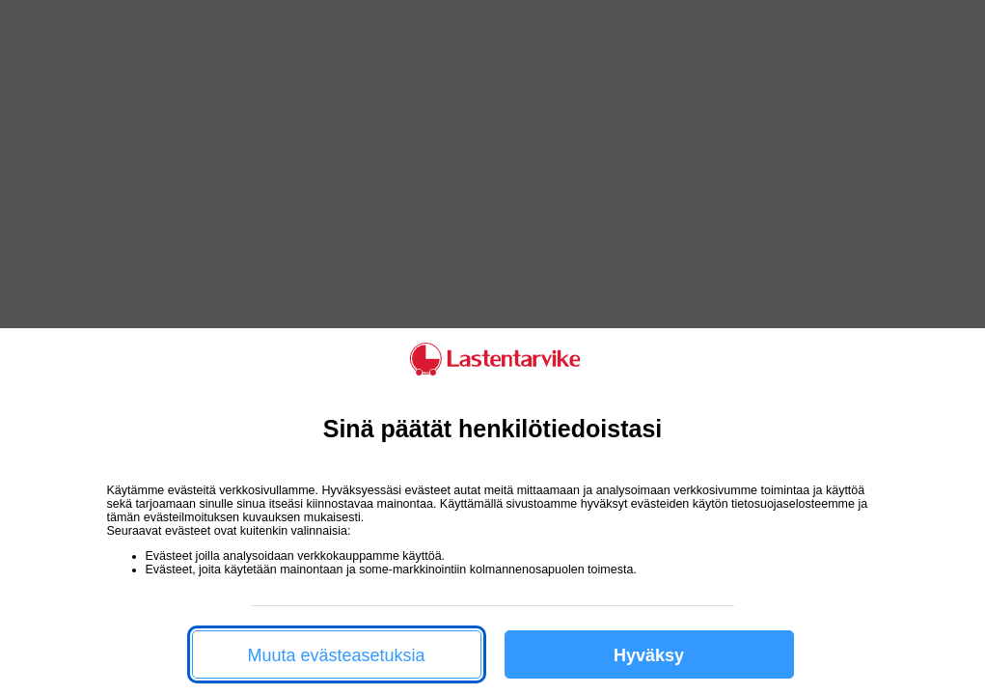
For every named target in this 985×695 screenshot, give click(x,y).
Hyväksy (649, 655)
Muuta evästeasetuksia (335, 655)
